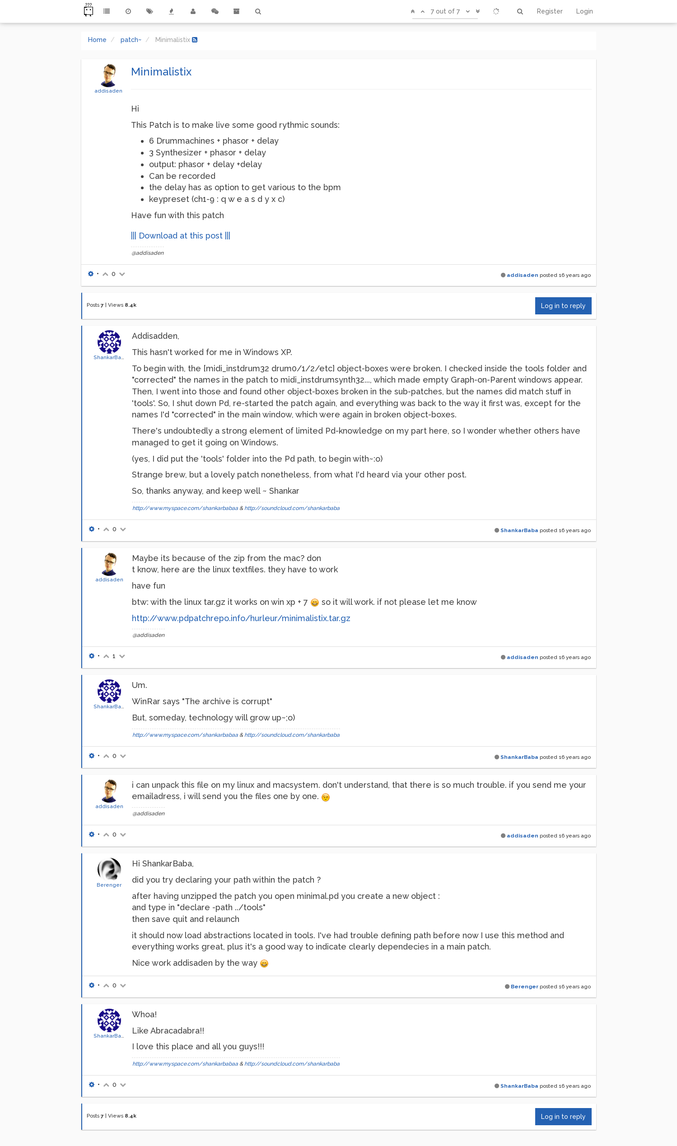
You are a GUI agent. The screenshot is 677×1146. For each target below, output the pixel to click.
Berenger (109, 885)
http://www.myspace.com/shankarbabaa (185, 508)
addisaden (108, 91)
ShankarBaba (110, 357)
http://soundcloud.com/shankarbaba (292, 508)
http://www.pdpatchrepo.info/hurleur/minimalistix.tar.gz (241, 618)
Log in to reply (563, 305)
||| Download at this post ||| (180, 235)
